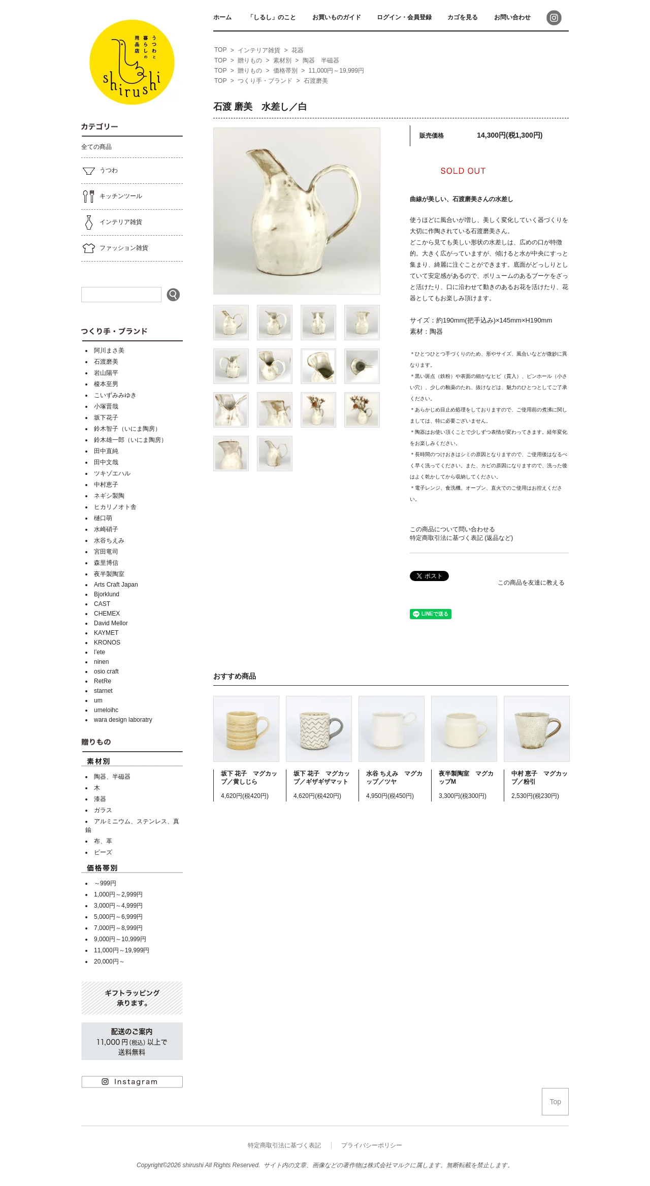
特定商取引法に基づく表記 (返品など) (461, 537)
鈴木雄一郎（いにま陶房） (130, 439)
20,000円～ (109, 961)
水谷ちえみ (109, 540)
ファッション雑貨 (114, 248)
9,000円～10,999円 (120, 939)
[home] (220, 50)
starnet (103, 690)
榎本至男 (106, 384)
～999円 (105, 883)
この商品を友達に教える (531, 582)
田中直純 (106, 451)
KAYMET (106, 632)
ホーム (222, 17)
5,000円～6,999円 (118, 916)
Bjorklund (106, 594)
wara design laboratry (123, 719)
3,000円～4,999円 (118, 905)
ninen (101, 661)
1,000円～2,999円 (118, 894)
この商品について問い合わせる (452, 529)
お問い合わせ (512, 17)
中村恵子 (106, 484)
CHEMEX (107, 613)
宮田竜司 (106, 551)
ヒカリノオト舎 (115, 506)
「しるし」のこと (271, 17)
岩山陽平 (106, 372)
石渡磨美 (106, 361)
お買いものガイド (336, 17)
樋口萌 (103, 518)
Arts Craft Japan (116, 584)
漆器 (100, 799)
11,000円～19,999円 (121, 950)
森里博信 (106, 562)
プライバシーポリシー (371, 1145)
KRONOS (107, 642)
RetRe (102, 681)
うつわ (99, 170)
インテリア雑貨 (111, 222)
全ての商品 (96, 146)
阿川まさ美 (109, 350)
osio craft (106, 671)
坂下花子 (106, 417)
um (98, 700)
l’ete (99, 652)
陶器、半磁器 (112, 776)
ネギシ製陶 (109, 495)
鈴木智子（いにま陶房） (127, 428)
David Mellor (111, 623)
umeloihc (106, 710)
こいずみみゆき (115, 395)
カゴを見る (462, 17)
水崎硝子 (106, 529)
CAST (102, 603)
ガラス (103, 810)
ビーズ (103, 852)
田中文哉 (106, 462)
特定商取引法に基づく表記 (284, 1145)
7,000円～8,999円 (118, 928)
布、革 (103, 841)
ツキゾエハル (112, 473)
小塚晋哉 (106, 406)
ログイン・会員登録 (404, 17)
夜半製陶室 (109, 574)
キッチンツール (111, 196)
